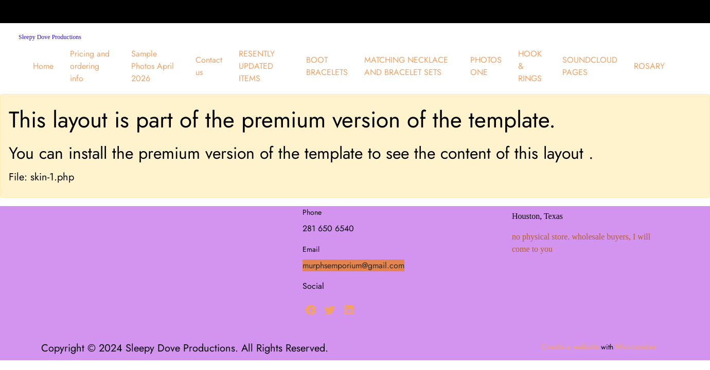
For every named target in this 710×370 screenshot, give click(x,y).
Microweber (635, 347)
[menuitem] (43, 66)
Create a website (570, 347)
